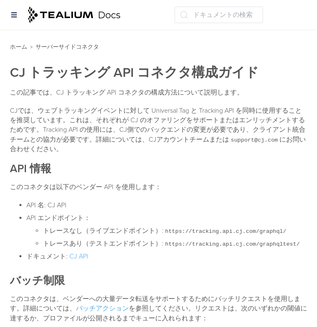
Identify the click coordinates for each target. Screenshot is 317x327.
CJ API (78, 256)
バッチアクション (102, 308)
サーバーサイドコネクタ (67, 46)
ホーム (18, 46)
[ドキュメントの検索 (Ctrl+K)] (219, 15)
